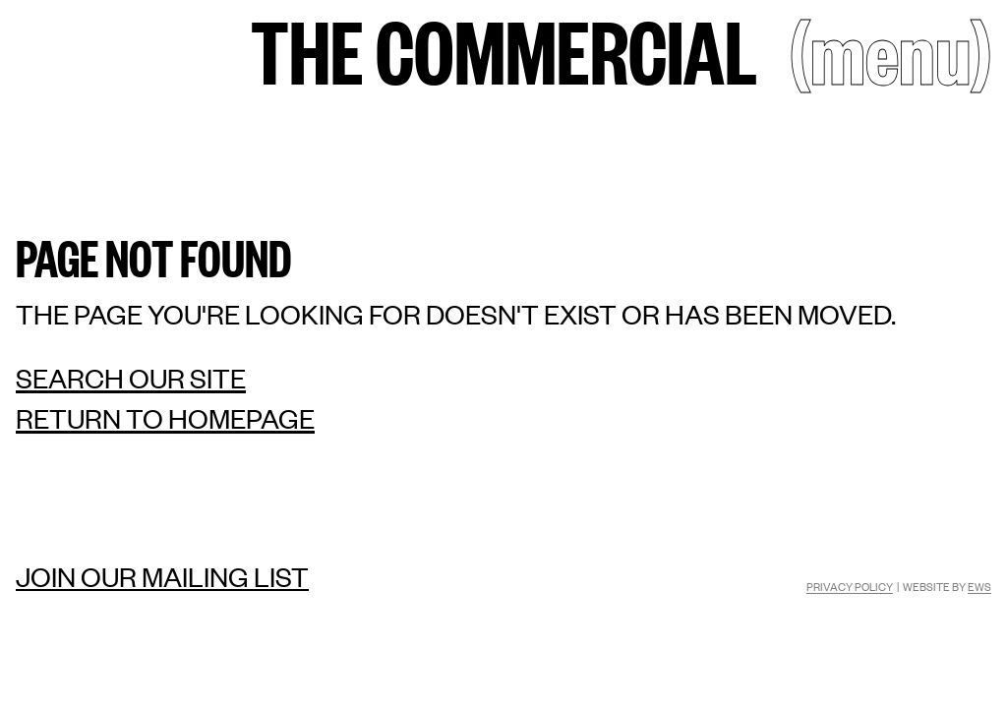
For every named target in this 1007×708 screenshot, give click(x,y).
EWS (979, 586)
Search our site (131, 378)
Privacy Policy (849, 586)
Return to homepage (165, 418)
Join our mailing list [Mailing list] (162, 576)
